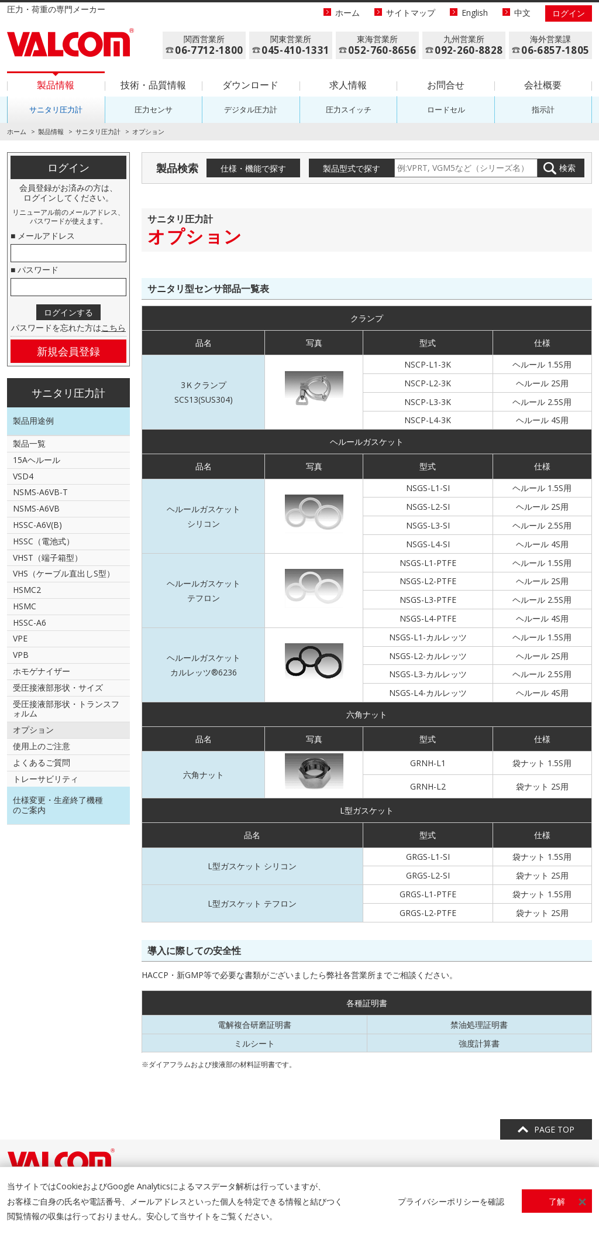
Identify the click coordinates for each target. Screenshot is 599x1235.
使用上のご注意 (41, 746)
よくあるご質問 (41, 762)
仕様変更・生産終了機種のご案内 (58, 804)
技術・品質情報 (153, 84)
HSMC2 (27, 589)
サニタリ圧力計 (55, 109)
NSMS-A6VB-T (40, 492)
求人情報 (348, 84)
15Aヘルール (36, 459)
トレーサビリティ (45, 778)
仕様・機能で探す (253, 168)
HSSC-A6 (29, 622)
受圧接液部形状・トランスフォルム (66, 708)
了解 (557, 1201)
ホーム (347, 12)
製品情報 (55, 84)
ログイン (568, 13)
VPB (21, 654)
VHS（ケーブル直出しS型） (64, 573)
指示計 (543, 109)
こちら (113, 327)
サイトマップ (410, 12)
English (475, 12)
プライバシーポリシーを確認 (451, 1201)
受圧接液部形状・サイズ (58, 687)
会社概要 (543, 84)
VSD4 (23, 476)
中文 (522, 12)
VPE (20, 638)
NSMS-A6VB (36, 508)
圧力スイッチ (348, 109)
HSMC (24, 606)
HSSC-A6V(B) (37, 524)
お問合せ (445, 84)
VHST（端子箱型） (47, 557)
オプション (33, 729)
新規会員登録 (68, 351)
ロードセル (446, 109)
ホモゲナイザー (41, 671)
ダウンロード (250, 84)
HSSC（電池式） (43, 541)
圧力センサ (154, 109)
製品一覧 (29, 443)
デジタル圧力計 (250, 109)
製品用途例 (33, 420)
